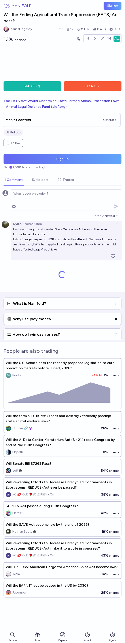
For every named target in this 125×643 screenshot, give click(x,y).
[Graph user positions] (78, 38)
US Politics (13, 132)
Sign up (112, 6)
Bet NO (92, 86)
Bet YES (32, 86)
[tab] (14, 180)
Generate (109, 120)
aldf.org (58, 106)
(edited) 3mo (32, 224)
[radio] (87, 39)
